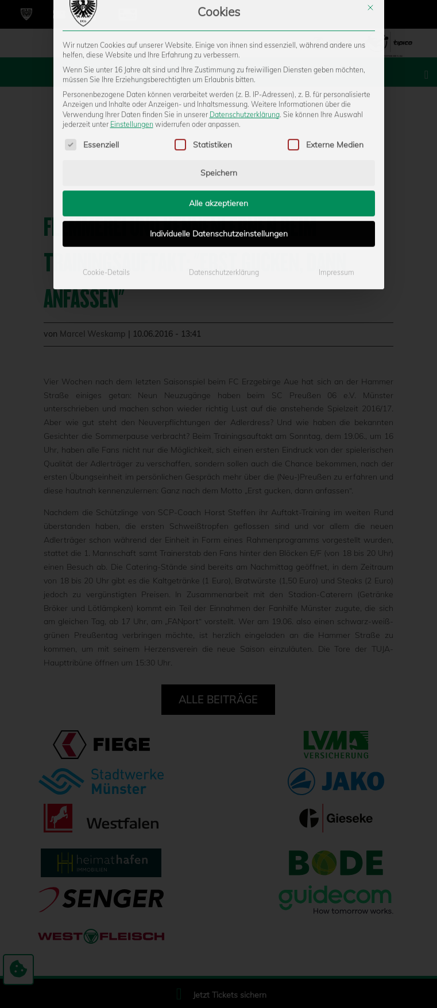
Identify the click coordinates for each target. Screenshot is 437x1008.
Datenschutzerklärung (245, 28)
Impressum (336, 186)
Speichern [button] (218, 87)
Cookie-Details (106, 186)
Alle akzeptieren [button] (218, 117)
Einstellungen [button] (131, 38)
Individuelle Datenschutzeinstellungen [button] (219, 148)
